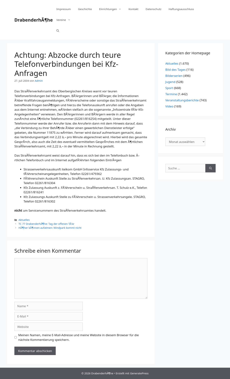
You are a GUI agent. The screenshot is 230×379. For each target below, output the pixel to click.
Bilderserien (174, 76)
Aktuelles (24, 220)
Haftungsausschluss (181, 9)
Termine (171, 94)
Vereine (65, 19)
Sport (169, 88)
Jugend (170, 82)
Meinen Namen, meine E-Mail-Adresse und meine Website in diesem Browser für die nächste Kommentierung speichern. (78, 337)
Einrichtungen (112, 9)
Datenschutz (153, 9)
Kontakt (133, 9)
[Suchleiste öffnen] (58, 30)
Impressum (63, 9)
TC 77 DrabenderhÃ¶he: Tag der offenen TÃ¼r (46, 223)
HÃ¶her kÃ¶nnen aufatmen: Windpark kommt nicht (50, 227)
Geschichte (85, 9)
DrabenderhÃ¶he (33, 20)
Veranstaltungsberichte (182, 100)
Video (169, 106)
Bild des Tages (175, 69)
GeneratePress (139, 373)
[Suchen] (210, 168)
